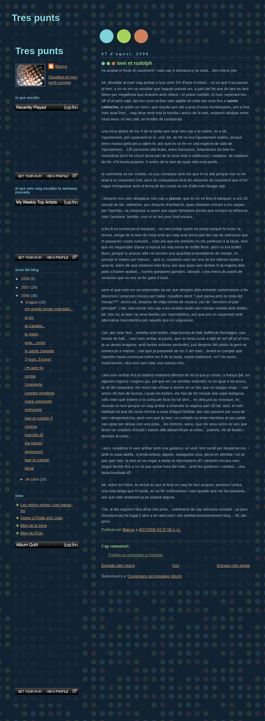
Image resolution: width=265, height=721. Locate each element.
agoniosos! (34, 452)
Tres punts (36, 17)
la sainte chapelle (39, 351)
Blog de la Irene (33, 525)
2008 (26, 279)
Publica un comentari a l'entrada (135, 555)
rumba (30, 376)
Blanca (61, 66)
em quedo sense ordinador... (49, 309)
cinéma (31, 426)
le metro (32, 334)
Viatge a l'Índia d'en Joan (41, 518)
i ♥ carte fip (34, 368)
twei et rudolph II (39, 418)
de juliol (33, 479)
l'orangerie (33, 384)
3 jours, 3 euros (38, 359)
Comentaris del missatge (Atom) (155, 576)
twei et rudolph (37, 460)
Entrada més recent (118, 565)
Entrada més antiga (233, 565)
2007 (26, 287)
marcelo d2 (34, 435)
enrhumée (33, 409)
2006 (26, 296)
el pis (29, 317)
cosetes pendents (40, 393)
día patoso (34, 443)
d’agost (32, 302)
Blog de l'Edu (31, 533)
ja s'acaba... (35, 326)
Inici (175, 565)
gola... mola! (35, 342)
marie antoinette (38, 401)
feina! (29, 468)
